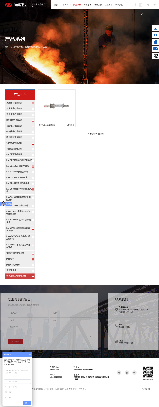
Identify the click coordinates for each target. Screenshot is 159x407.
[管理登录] (146, 402)
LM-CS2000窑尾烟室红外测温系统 (18, 207)
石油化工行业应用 (14, 127)
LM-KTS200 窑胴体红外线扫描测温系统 (19, 222)
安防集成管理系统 (14, 146)
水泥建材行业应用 (14, 103)
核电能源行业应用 (14, 121)
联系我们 (119, 5)
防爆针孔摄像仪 (13, 277)
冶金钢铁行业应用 (14, 115)
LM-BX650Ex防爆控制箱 (17, 179)
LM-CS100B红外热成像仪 (17, 191)
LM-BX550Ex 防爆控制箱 (17, 173)
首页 (56, 5)
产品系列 (77, 5)
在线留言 (109, 5)
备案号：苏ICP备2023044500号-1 (72, 402)
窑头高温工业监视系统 (16, 289)
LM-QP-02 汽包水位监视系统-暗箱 (18, 239)
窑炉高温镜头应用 (14, 140)
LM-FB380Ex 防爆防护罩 (17, 215)
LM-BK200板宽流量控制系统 (18, 165)
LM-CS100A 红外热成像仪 (18, 185)
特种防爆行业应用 (14, 134)
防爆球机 (10, 271)
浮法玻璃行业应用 (14, 109)
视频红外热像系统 (14, 152)
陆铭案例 (98, 5)
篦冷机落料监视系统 (15, 265)
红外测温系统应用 (14, 158)
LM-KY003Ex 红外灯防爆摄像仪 (18, 231)
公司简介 (67, 5)
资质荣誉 (88, 5)
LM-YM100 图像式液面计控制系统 (18, 257)
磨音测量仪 (11, 283)
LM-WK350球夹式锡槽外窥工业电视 (18, 248)
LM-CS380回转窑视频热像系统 (18, 198)
